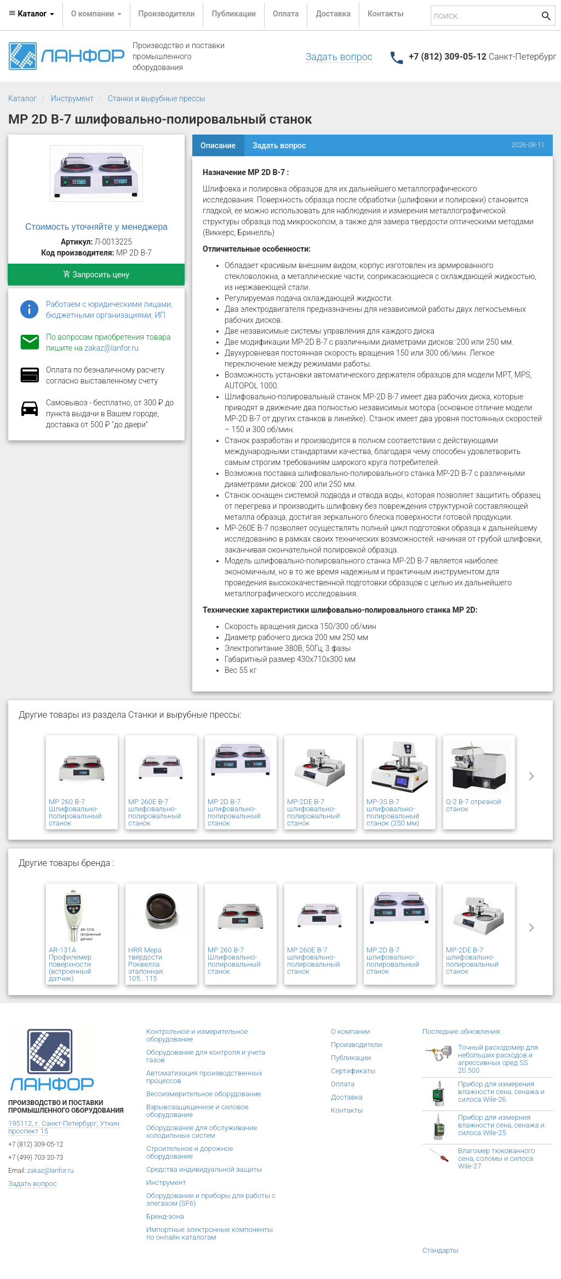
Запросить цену (96, 274)
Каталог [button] (31, 13)
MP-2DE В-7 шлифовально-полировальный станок (313, 812)
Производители (167, 13)
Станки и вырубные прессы (156, 98)
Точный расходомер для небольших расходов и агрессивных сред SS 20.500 (498, 1058)
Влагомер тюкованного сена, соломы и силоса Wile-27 (496, 1158)
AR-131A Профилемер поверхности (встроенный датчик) (70, 964)
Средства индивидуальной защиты (204, 1169)
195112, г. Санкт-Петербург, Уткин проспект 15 (63, 1127)
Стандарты (440, 1250)
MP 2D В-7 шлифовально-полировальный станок (234, 812)
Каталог (22, 98)
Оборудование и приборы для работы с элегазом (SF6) (211, 1199)
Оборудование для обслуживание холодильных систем (201, 1132)
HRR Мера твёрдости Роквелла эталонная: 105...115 (146, 964)
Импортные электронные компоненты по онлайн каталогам (209, 1233)
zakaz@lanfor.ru (111, 348)
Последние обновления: (461, 1031)
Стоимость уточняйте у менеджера (96, 226)
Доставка (333, 13)
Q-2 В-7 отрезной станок (473, 805)
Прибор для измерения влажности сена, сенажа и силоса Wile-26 (501, 1091)
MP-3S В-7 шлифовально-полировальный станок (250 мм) (393, 812)
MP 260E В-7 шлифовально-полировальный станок (154, 812)
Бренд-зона (165, 1216)
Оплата (286, 13)
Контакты (386, 13)
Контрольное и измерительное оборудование (197, 1035)
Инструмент (72, 98)
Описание (218, 145)
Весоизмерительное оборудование (203, 1094)
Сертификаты (353, 1071)
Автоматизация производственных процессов (204, 1077)
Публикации (233, 13)
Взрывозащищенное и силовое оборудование (197, 1111)
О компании (350, 1031)
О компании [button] (96, 13)
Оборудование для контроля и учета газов (205, 1056)
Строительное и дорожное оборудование (189, 1152)
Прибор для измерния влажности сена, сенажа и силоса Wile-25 (501, 1125)
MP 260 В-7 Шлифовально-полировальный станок (75, 812)
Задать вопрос (339, 56)
